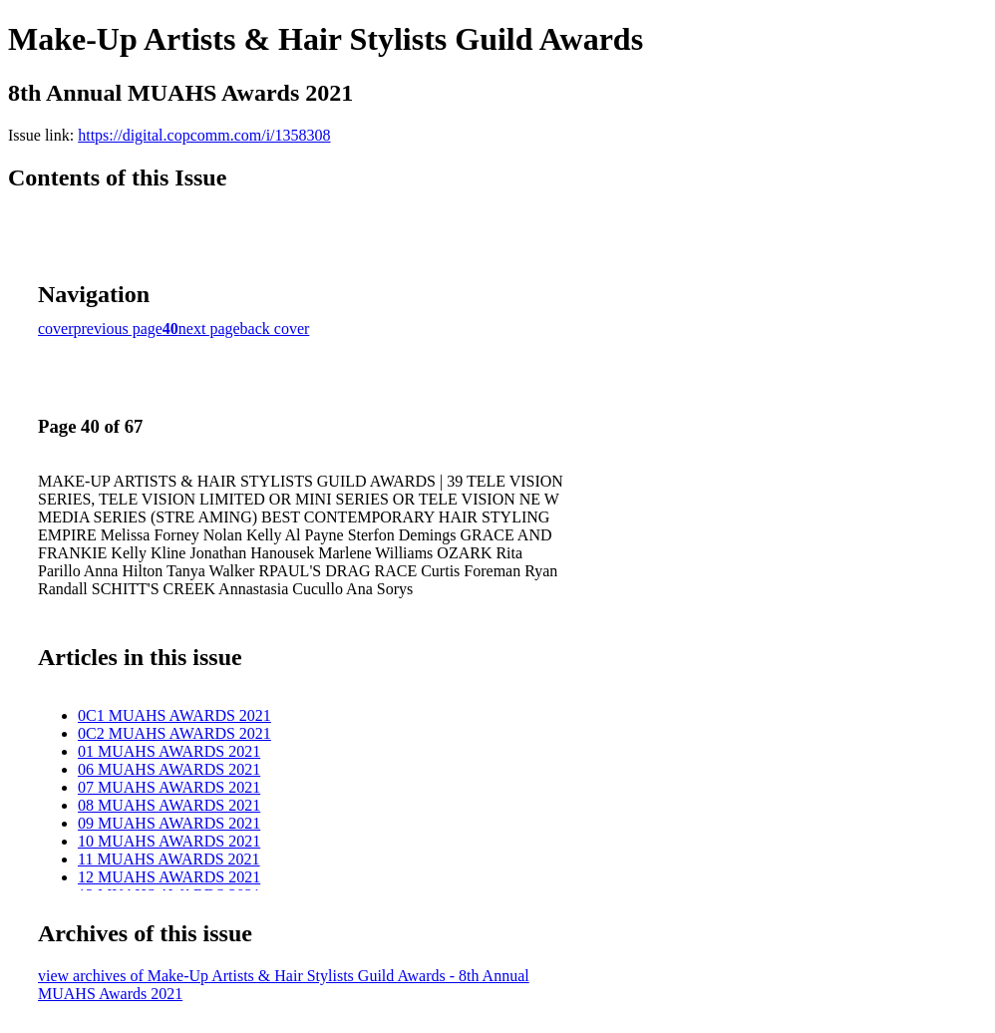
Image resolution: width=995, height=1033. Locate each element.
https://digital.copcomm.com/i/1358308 (204, 135)
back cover (275, 328)
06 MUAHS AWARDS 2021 (169, 769)
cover (56, 328)
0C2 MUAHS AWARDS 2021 (174, 733)
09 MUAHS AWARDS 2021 (169, 823)
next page (209, 328)
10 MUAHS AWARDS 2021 (169, 841)
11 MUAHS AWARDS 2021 (169, 859)
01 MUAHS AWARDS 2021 (169, 751)
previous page (118, 328)
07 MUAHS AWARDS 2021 (169, 787)
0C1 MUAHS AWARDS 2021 (174, 715)
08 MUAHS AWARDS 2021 (169, 805)
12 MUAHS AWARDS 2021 (169, 876)
